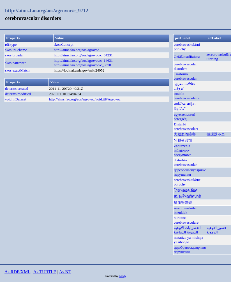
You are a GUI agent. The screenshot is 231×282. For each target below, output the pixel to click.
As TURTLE (44, 271)
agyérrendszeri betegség (184, 116)
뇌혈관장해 (183, 140)
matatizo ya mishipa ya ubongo (188, 239)
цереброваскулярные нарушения (190, 172)
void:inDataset (15, 99)
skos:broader (14, 55)
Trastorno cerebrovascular (185, 76)
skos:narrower (15, 63)
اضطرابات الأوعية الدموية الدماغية (187, 230)
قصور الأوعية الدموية (216, 230)
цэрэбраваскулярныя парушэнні (190, 249)
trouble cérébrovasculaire (187, 95)
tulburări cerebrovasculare (186, 220)
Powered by (112, 276)
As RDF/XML (17, 271)
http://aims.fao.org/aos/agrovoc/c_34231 (83, 55)
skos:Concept (63, 44)
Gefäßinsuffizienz (187, 56)
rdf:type (11, 44)
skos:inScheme (16, 50)
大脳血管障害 (185, 134)
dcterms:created (16, 88)
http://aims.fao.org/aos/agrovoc (76, 50)
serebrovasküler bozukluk (185, 210)
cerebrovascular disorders (185, 66)
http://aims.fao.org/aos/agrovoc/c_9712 (46, 10)
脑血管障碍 (183, 202)
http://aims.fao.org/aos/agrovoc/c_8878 (82, 65)
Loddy (122, 276)
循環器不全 (216, 134)
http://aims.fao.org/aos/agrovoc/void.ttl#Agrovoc (85, 99)
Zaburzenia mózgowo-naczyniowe (182, 150)
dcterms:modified (18, 94)
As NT (65, 271)
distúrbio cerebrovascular (185, 162)
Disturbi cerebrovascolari (186, 126)
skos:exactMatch (17, 70)
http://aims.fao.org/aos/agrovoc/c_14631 (83, 60)
